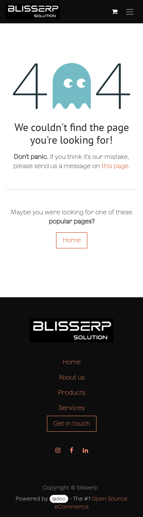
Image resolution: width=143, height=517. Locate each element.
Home (72, 240)
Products (71, 392)
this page (115, 166)
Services (72, 408)
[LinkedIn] (85, 450)
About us (72, 377)
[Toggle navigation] (129, 11)
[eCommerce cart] (114, 11)
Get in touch (71, 423)
